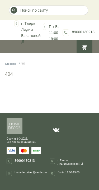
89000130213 (83, 31)
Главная (10, 63)
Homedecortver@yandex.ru (31, 172)
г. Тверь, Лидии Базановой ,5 (70, 161)
